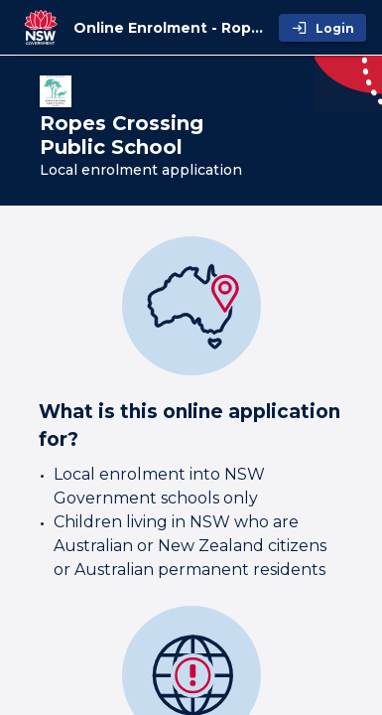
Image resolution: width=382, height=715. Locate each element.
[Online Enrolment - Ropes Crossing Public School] (172, 28)
